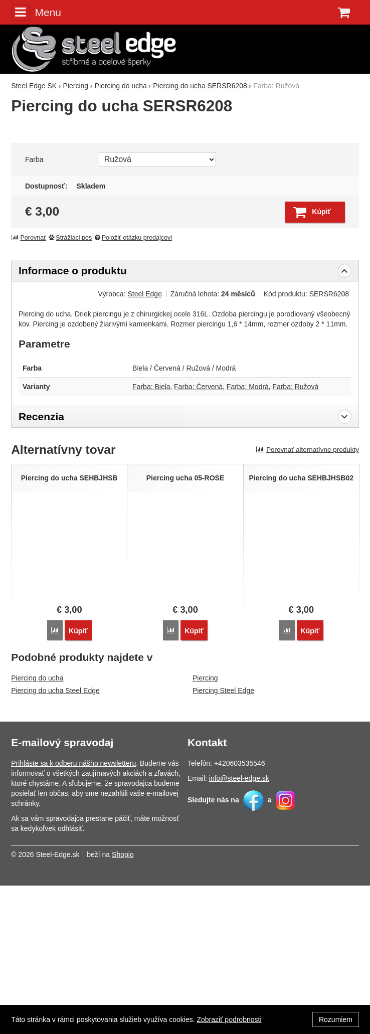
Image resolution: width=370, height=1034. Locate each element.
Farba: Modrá (248, 536)
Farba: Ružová (295, 536)
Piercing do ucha (37, 826)
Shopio (123, 1003)
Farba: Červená (198, 536)
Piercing (205, 826)
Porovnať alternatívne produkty (307, 598)
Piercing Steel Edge (223, 839)
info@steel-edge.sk (239, 927)
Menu (36, 12)
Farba (34, 308)
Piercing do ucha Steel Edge (55, 839)
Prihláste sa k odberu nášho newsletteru (73, 912)
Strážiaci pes (70, 386)
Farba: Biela (151, 536)
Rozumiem (335, 1019)
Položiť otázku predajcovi (133, 386)
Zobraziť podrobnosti (229, 1019)
